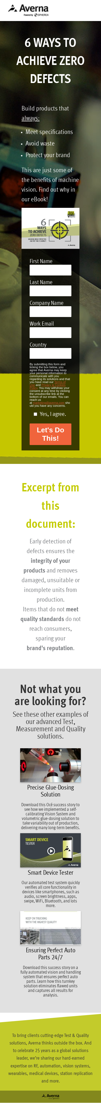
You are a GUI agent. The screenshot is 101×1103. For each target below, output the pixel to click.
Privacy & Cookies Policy (47, 386)
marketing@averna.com (48, 402)
